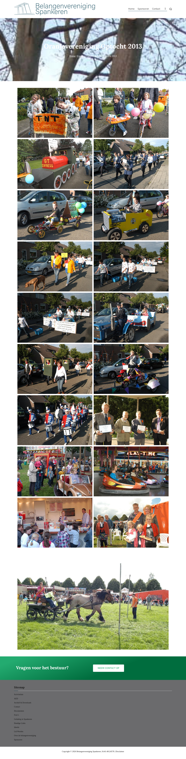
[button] (54, 113)
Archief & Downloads (22, 703)
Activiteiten (18, 694)
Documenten (19, 711)
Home (131, 9)
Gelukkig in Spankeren (23, 719)
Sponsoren (143, 9)
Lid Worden (18, 731)
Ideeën (16, 727)
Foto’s (16, 715)
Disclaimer (120, 751)
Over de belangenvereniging (25, 736)
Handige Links (20, 723)
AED (16, 699)
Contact (156, 9)
